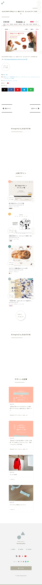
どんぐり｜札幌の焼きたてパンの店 (18, 268)
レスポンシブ (8, 78)
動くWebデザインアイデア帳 (16, 203)
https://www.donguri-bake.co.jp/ (15, 269)
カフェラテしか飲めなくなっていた (18, 504)
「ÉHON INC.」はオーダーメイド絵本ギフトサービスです (24, 300)
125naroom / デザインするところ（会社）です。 (19, 415)
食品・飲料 (5, 74)
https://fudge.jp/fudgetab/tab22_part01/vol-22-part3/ (15, 59)
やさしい (11, 206)
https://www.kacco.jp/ (13, 237)
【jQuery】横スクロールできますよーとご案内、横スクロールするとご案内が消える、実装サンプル (21, 408)
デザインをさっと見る (5, 66)
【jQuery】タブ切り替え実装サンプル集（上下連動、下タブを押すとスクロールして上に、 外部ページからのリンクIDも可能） (21, 442)
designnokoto (23, 575)
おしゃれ (5, 80)
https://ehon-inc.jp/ (12, 302)
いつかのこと (12, 479)
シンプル (15, 80)
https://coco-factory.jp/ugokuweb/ (15, 205)
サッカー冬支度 (13, 474)
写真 (13, 78)
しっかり (11, 304)
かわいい (10, 80)
